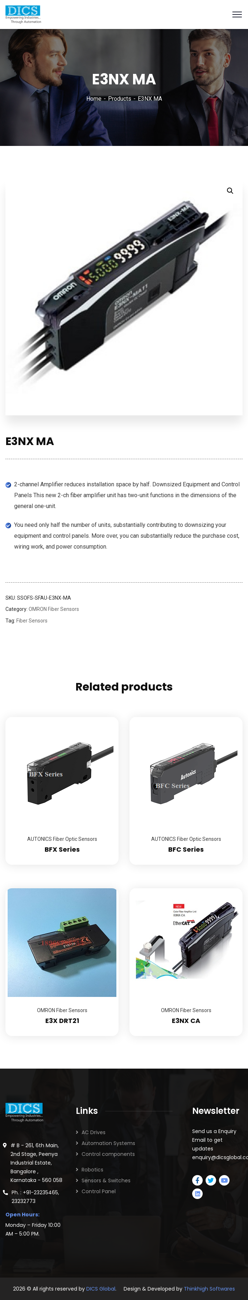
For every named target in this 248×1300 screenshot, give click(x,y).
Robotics (92, 1169)
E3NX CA (186, 1020)
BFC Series (186, 849)
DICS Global (100, 1288)
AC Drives (94, 1132)
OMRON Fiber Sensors (54, 609)
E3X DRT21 (62, 1020)
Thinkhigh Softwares (209, 1288)
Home (94, 98)
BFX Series (62, 849)
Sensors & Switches (106, 1180)
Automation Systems (108, 1143)
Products (119, 98)
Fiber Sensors (31, 621)
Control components (108, 1154)
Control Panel (99, 1191)
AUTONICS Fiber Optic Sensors (62, 839)
